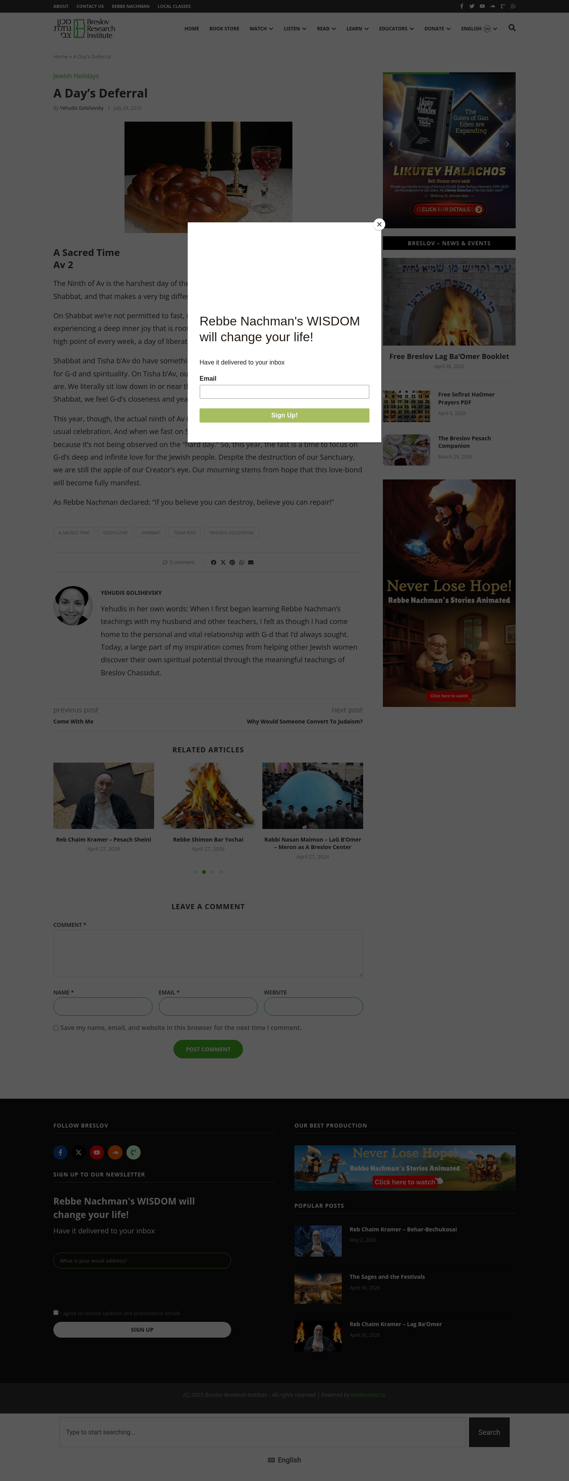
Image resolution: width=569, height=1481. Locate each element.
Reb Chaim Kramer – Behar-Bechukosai (403, 1229)
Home (60, 56)
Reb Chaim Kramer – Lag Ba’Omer (396, 1324)
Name (63, 992)
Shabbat (150, 533)
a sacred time (74, 533)
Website (275, 992)
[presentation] (113, 1287)
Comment (70, 925)
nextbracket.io (368, 1394)
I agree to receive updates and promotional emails (120, 1313)
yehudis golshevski (231, 533)
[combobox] (262, 1432)
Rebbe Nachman (131, 6)
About (60, 6)
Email (169, 992)
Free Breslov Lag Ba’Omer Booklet (449, 356)
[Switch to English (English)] (284, 1460)
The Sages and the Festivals (387, 1276)
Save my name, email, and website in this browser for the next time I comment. (181, 1027)
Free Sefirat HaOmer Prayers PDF (466, 398)
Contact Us (90, 6)
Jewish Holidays (76, 75)
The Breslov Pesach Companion (464, 442)
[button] (214, 562)
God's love (115, 533)
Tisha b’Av (185, 533)
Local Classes (174, 6)
